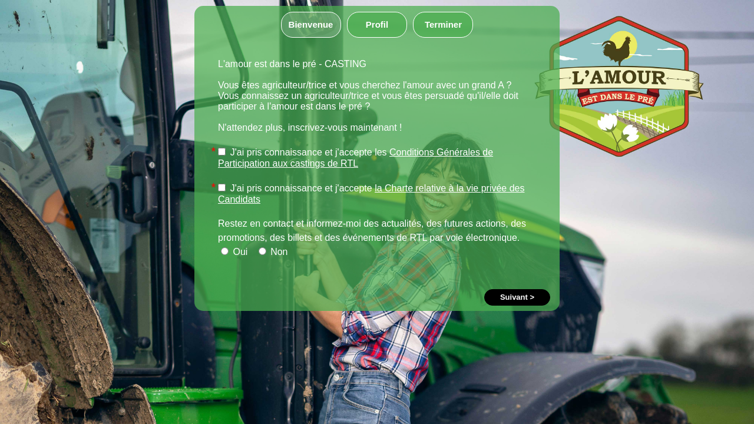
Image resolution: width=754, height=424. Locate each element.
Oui (234, 252)
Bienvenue (311, 24)
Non (273, 252)
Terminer (443, 24)
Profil (377, 24)
